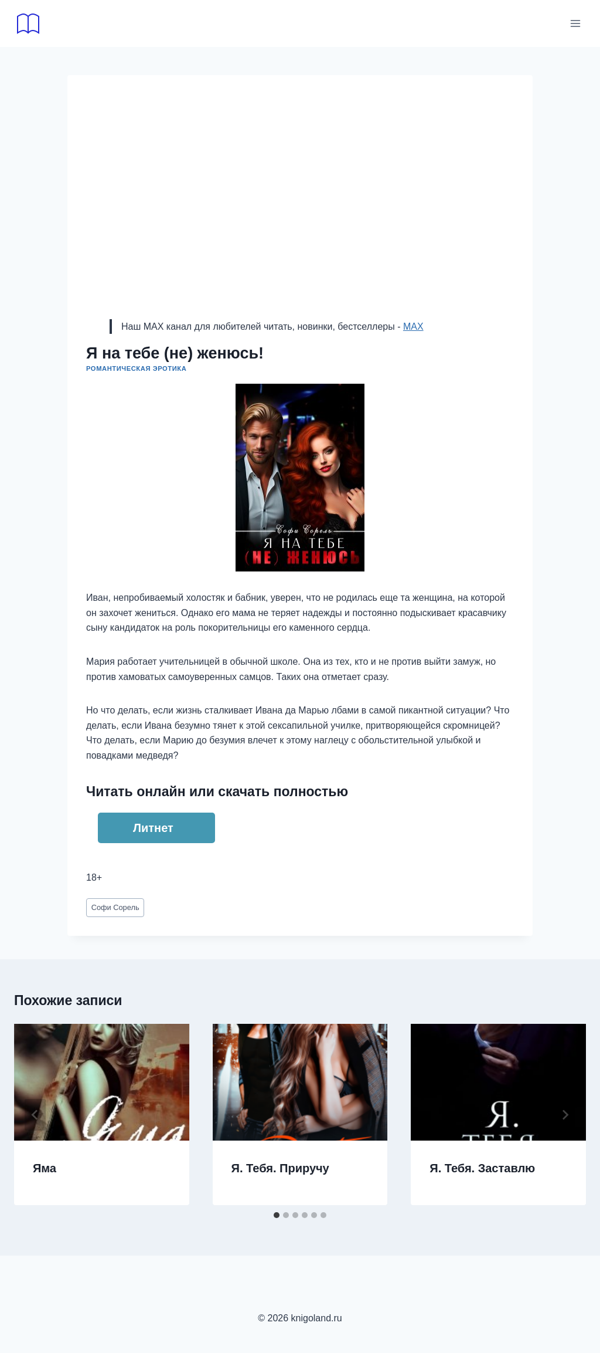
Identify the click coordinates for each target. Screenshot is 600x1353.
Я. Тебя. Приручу (280, 1168)
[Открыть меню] (575, 23)
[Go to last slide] (35, 1115)
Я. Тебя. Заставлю (482, 1168)
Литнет (153, 827)
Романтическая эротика (136, 368)
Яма (44, 1168)
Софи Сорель (115, 907)
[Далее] (564, 1115)
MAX (413, 327)
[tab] (276, 1215)
